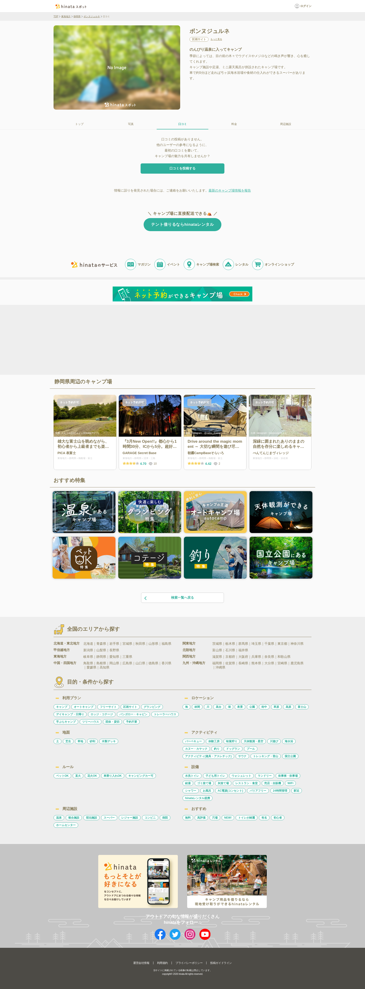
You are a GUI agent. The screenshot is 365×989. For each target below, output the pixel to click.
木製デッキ (109, 741)
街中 (264, 707)
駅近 (296, 790)
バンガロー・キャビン (133, 714)
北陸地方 (189, 650)
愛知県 (114, 656)
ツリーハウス (90, 721)
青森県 (101, 643)
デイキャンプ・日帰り (70, 714)
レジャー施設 (129, 817)
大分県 (269, 663)
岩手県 (114, 643)
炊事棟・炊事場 (288, 775)
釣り (217, 748)
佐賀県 (230, 663)
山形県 (153, 643)
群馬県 (243, 643)
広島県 (127, 663)
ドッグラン (233, 748)
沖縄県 (220, 667)
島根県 (101, 663)
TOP (56, 16)
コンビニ (150, 817)
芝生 (68, 741)
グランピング (152, 707)
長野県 (114, 650)
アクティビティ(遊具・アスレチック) (208, 756)
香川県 (166, 663)
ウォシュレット (241, 775)
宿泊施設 (91, 817)
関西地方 (189, 656)
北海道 (88, 643)
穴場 (215, 817)
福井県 (243, 650)
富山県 (217, 650)
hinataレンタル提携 (197, 798)
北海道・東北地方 (67, 643)
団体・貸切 (112, 721)
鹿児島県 (297, 663)
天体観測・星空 (253, 741)
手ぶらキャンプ (66, 721)
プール (251, 748)
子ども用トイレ (215, 775)
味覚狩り (231, 741)
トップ (79, 124)
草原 (276, 707)
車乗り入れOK (113, 775)
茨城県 (217, 643)
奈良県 (269, 656)
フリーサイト (108, 707)
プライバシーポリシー (189, 963)
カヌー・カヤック (196, 748)
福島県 (166, 643)
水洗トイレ (192, 775)
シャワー (190, 790)
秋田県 (140, 643)
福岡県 (217, 663)
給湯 (188, 783)
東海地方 (66, 16)
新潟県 (88, 650)
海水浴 (289, 741)
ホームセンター (66, 825)
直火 (78, 775)
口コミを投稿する (182, 168)
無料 (188, 817)
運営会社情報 (141, 963)
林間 (197, 707)
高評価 (201, 817)
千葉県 (269, 643)
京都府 (230, 656)
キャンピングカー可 (140, 775)
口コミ (182, 124)
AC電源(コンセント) (230, 790)
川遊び (274, 741)
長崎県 (243, 663)
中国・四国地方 (65, 663)
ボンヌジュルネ (92, 16)
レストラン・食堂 (246, 783)
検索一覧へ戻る (169, 598)
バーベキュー (193, 741)
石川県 (230, 650)
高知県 (104, 667)
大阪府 (243, 656)
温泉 (59, 817)
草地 (80, 741)
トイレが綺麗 (246, 817)
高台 (218, 707)
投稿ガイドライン (221, 963)
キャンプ (61, 707)
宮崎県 (282, 663)
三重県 (127, 656)
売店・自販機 (272, 783)
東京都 (282, 643)
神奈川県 (297, 643)
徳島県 (153, 663)
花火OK (92, 775)
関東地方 (189, 643)
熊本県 (256, 663)
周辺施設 (285, 124)
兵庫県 (256, 656)
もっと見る (216, 39)
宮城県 (127, 643)
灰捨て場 (223, 783)
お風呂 (207, 790)
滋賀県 (217, 656)
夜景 (240, 707)
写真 (131, 124)
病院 (165, 817)
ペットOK (62, 775)
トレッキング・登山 (265, 756)
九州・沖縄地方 (193, 663)
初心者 (278, 817)
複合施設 (73, 817)
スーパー (109, 817)
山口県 (140, 663)
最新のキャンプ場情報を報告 (230, 190)
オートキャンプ (83, 707)
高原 (288, 707)
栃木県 (230, 643)
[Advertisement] (142, 339)
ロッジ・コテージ (102, 714)
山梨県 (101, 650)
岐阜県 (88, 656)
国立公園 (290, 756)
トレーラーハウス (165, 714)
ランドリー (265, 775)
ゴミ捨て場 (204, 783)
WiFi (290, 783)
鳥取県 (88, 663)
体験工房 (214, 741)
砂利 (92, 741)
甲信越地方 (62, 650)
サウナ (242, 756)
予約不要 (131, 721)
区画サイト (130, 707)
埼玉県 (256, 643)
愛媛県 (91, 667)
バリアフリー (258, 790)
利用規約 (162, 963)
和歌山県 (284, 656)
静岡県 (77, 16)
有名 (264, 817)
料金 (234, 124)
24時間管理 (280, 790)
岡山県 (114, 663)
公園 (252, 707)
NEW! (228, 817)
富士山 (302, 707)
